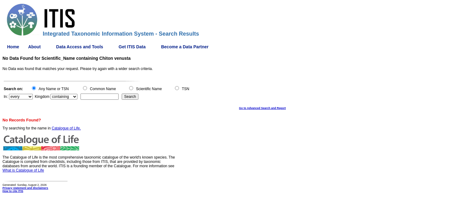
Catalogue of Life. (66, 128)
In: (6, 96)
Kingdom (42, 96)
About (34, 46)
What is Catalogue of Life (23, 170)
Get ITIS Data (132, 46)
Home (13, 46)
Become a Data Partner (184, 46)
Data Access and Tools (79, 46)
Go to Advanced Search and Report (262, 108)
